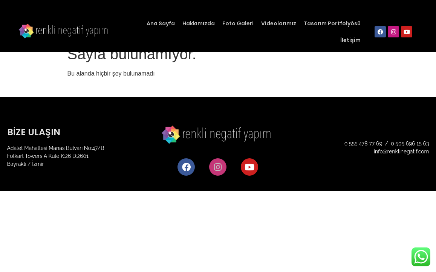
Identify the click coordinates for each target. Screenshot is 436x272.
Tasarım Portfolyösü (332, 23)
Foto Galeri (238, 23)
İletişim (350, 40)
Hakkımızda (198, 23)
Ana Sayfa (161, 23)
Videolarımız (278, 23)
